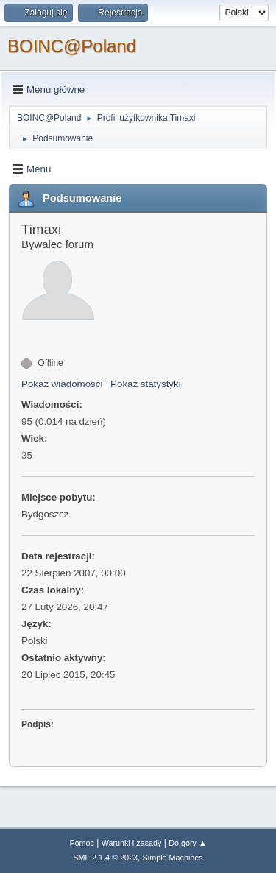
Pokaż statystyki (145, 383)
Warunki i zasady (132, 842)
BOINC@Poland (71, 46)
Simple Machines (173, 857)
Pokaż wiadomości (61, 383)
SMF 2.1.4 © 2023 (105, 857)
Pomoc (81, 842)
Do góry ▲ (187, 842)
